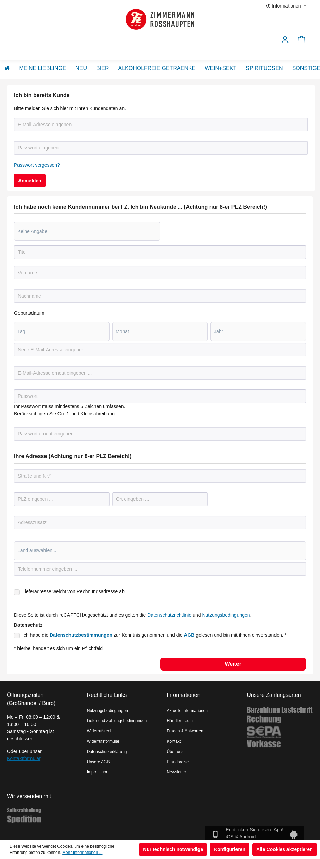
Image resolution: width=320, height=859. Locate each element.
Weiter (233, 664)
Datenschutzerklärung (107, 751)
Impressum (97, 772)
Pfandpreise (178, 761)
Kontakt (174, 741)
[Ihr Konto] (285, 42)
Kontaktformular (23, 758)
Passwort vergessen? (37, 165)
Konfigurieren (229, 849)
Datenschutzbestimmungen (81, 635)
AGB (189, 635)
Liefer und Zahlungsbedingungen (117, 720)
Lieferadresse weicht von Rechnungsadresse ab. (74, 591)
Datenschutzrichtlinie (169, 615)
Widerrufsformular (103, 741)
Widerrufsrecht (100, 731)
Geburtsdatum (29, 313)
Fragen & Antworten (185, 731)
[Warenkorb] (301, 42)
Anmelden (29, 180)
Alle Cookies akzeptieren (284, 849)
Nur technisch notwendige (173, 849)
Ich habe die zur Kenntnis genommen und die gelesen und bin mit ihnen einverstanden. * (154, 635)
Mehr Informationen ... (82, 852)
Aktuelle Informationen (187, 710)
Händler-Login (180, 720)
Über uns (175, 751)
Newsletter (177, 772)
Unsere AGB (98, 761)
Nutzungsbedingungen (226, 615)
